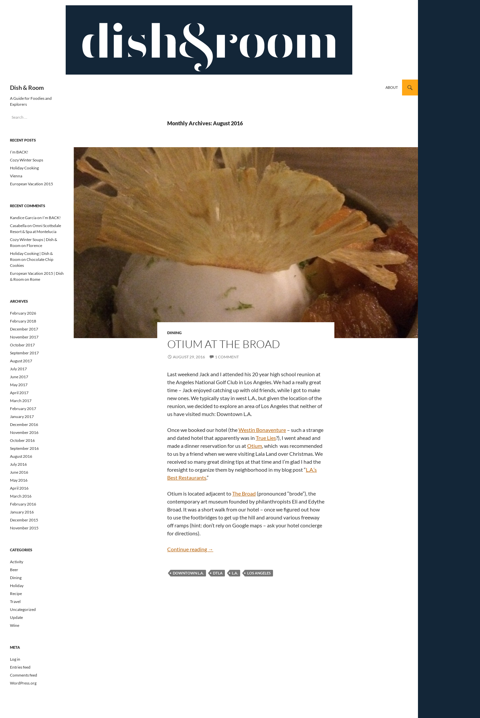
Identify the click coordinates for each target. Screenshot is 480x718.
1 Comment (227, 356)
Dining (174, 332)
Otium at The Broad (223, 344)
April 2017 (19, 392)
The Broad (244, 493)
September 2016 (24, 448)
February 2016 (23, 504)
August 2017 (21, 360)
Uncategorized (23, 609)
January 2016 (22, 511)
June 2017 (19, 376)
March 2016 (21, 496)
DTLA (218, 573)
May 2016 (19, 480)
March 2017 (21, 400)
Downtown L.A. (188, 573)
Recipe (16, 593)
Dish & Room (27, 87)
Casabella (18, 225)
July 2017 (18, 368)
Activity (16, 561)
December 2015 (24, 519)
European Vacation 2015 (31, 183)
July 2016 (18, 464)
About (391, 87)
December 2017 (24, 329)
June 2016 (19, 472)
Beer (14, 569)
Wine (14, 625)
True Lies (266, 438)
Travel (15, 601)
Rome (35, 279)
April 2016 (19, 488)
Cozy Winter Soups (26, 159)
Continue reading (190, 549)
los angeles (259, 573)
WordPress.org (23, 683)
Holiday (17, 585)
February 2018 (23, 321)
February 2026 (23, 313)
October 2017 (22, 344)
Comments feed (23, 675)
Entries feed (20, 667)
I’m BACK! (19, 152)
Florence (34, 245)
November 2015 (24, 527)
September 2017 (24, 352)
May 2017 (19, 384)
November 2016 (24, 432)
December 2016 (24, 424)
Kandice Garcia (23, 217)
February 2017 (23, 408)
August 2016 (21, 456)
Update (16, 617)
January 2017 (22, 416)
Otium (254, 446)
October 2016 (22, 440)
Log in (15, 659)
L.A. (235, 573)
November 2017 (24, 336)
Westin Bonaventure (262, 430)
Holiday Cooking (24, 167)
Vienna (16, 175)
